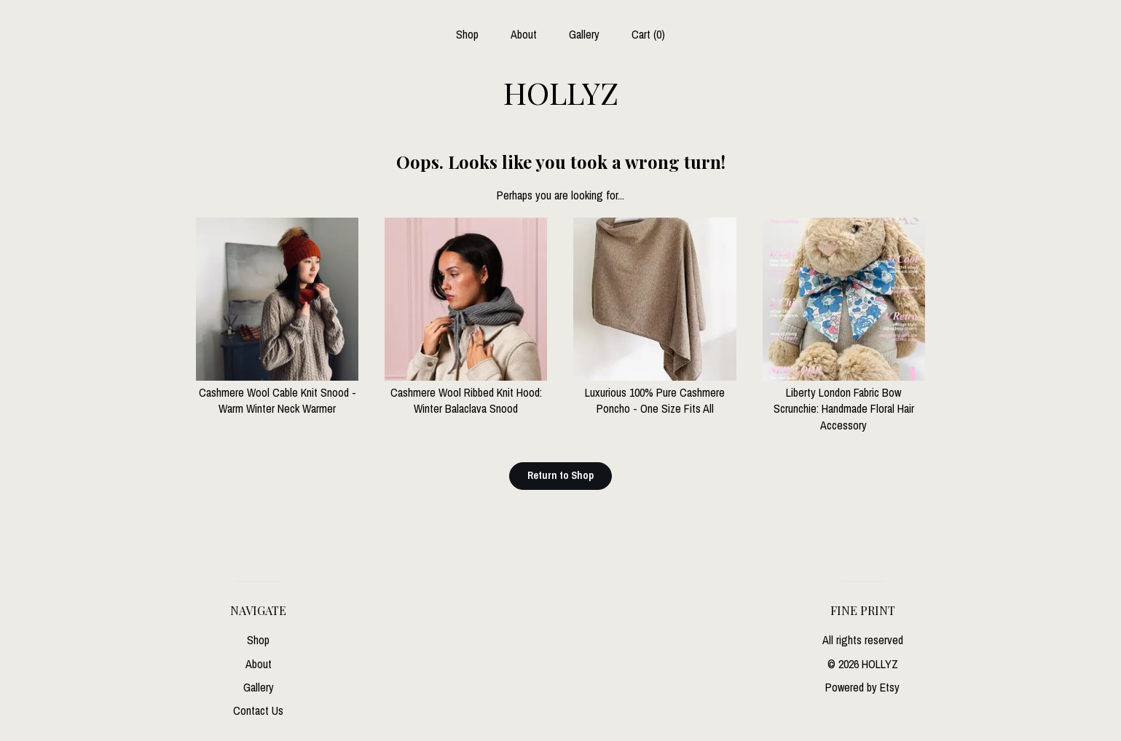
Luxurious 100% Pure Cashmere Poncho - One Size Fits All (654, 392)
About (524, 34)
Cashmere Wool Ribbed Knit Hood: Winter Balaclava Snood (466, 392)
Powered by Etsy (862, 687)
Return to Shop (560, 475)
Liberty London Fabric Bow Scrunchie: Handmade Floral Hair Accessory (844, 400)
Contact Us (258, 710)
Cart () (648, 34)
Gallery (584, 34)
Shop (467, 34)
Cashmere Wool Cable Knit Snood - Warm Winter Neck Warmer (277, 392)
